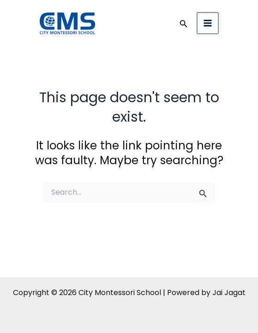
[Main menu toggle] (208, 23)
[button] (184, 24)
